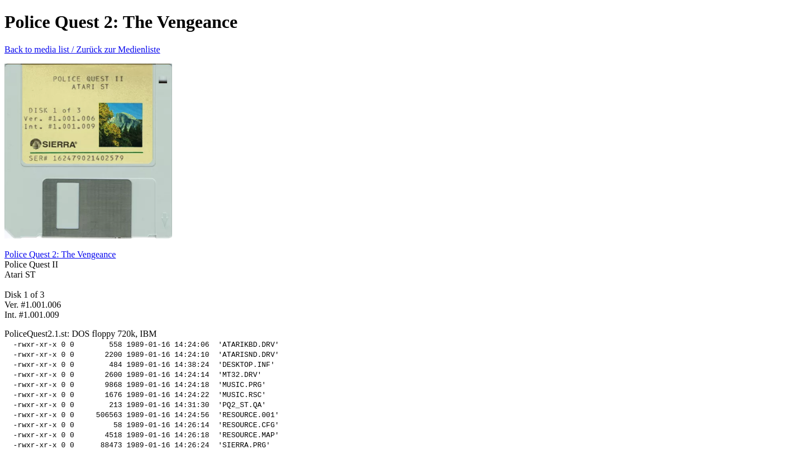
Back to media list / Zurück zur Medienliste (82, 49)
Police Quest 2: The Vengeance (60, 254)
